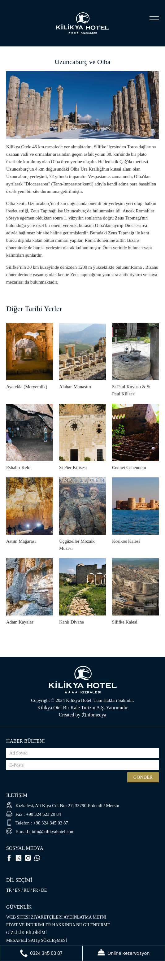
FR (35, 890)
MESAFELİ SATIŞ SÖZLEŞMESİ (36, 940)
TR (9, 890)
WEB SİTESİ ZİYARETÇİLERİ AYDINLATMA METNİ (56, 917)
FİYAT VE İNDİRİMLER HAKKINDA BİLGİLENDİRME (58, 925)
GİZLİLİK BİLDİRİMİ (26, 932)
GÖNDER (143, 777)
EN (18, 890)
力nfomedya (93, 714)
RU (26, 890)
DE (44, 890)
